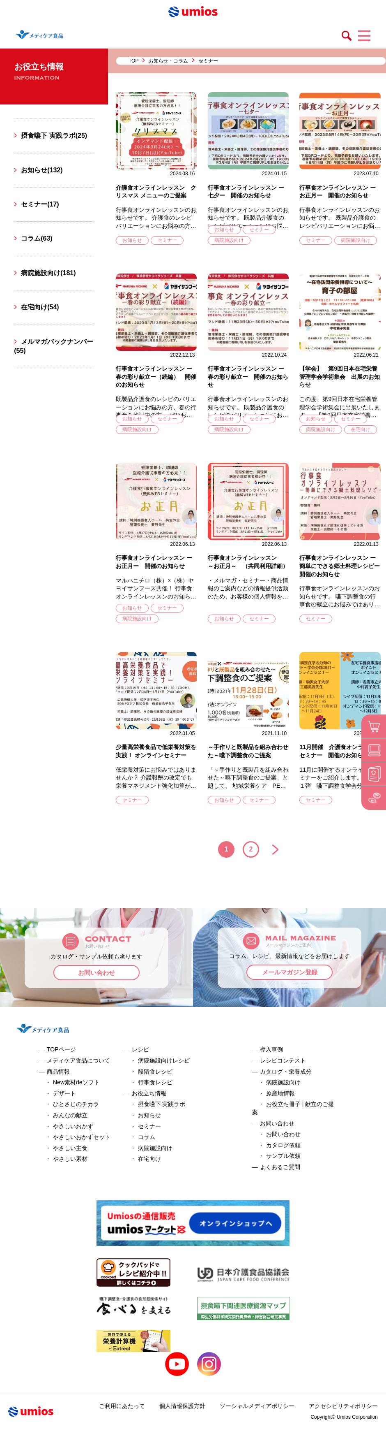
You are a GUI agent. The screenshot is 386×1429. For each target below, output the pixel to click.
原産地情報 (280, 1093)
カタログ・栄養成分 (286, 1071)
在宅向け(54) (40, 307)
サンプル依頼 (283, 1156)
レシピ (140, 1049)
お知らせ (132, 240)
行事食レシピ (155, 1082)
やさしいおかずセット (81, 1137)
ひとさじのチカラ (76, 1104)
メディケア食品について (78, 1060)
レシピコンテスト (283, 1060)
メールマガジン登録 (289, 972)
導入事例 (271, 1049)
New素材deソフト (76, 1082)
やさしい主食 (70, 1148)
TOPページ (61, 1049)
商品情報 (58, 1071)
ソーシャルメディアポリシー (257, 1406)
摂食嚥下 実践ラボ (162, 1104)
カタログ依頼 (283, 1145)
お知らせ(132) (41, 170)
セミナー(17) (40, 204)
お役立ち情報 (149, 1093)
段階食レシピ (155, 1071)
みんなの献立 (70, 1115)
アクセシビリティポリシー (343, 1406)
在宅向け (360, 429)
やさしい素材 (70, 1158)
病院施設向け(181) (48, 272)
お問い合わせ (96, 972)
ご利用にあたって (122, 1406)
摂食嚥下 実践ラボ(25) (54, 135)
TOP (133, 61)
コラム (146, 1137)
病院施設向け (229, 240)
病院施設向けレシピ (164, 1060)
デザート (64, 1093)
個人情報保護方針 (182, 1406)
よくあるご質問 (280, 1167)
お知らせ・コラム (168, 61)
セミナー (167, 240)
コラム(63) (36, 238)
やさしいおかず (73, 1126)
